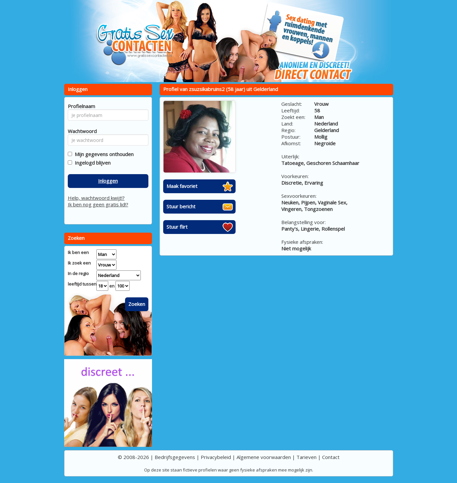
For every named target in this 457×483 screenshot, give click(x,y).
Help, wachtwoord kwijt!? (96, 198)
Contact (331, 457)
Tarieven (306, 457)
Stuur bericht (180, 206)
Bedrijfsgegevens (175, 457)
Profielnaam (80, 106)
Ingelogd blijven (91, 162)
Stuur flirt (177, 226)
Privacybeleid (216, 457)
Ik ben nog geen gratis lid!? (98, 204)
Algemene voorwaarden (264, 457)
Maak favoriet (181, 186)
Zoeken (136, 304)
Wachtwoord (80, 131)
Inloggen (108, 180)
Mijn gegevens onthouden (103, 154)
